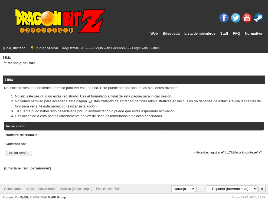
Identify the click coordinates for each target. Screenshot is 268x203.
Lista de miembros (199, 33)
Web (154, 33)
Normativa (253, 33)
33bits (7, 58)
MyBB (23, 197)
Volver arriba (47, 189)
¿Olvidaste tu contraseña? (244, 152)
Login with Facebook (110, 48)
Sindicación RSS (108, 189)
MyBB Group (57, 197)
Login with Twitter (145, 48)
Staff (224, 33)
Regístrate (70, 48)
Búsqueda (171, 33)
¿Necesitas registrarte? (209, 152)
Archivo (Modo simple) (76, 189)
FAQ (236, 33)
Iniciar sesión (46, 48)
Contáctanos (13, 189)
